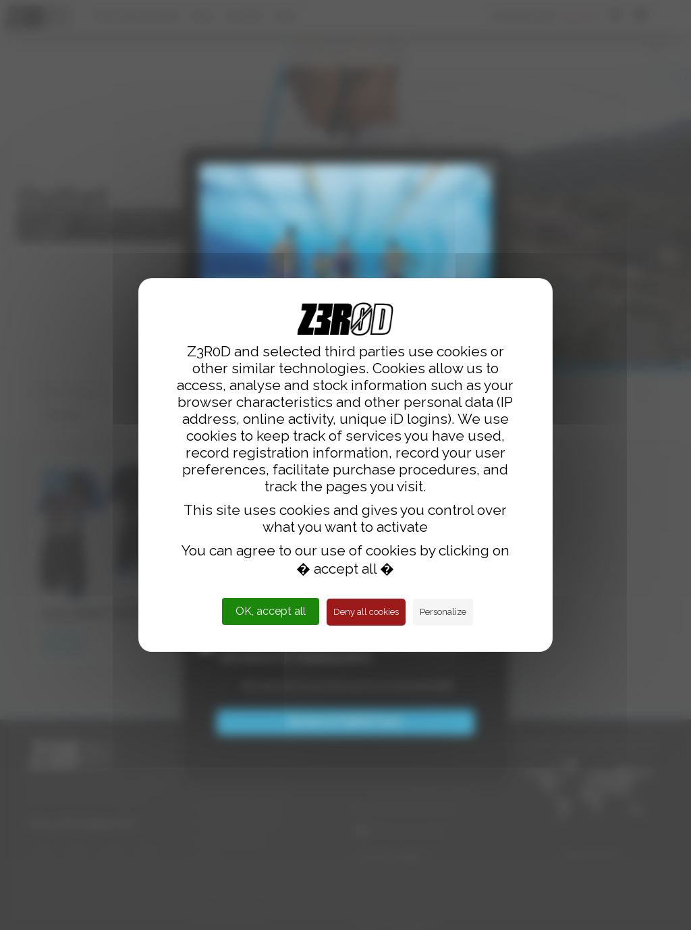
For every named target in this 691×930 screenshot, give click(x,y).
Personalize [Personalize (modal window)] (443, 612)
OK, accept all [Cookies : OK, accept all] (271, 611)
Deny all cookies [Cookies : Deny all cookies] (366, 612)
